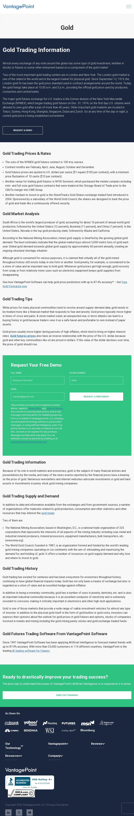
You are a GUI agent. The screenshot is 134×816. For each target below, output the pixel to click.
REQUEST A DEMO (22, 130)
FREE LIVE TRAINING (67, 708)
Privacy (51, 804)
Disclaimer (62, 804)
